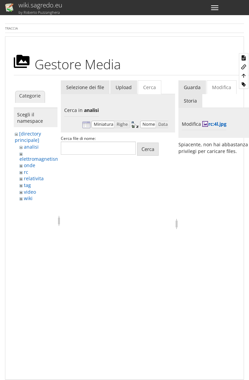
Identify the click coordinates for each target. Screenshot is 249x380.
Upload (124, 87)
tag (27, 185)
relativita (34, 178)
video (30, 192)
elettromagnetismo (40, 159)
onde (29, 165)
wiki (28, 198)
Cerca (149, 87)
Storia (190, 101)
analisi (31, 147)
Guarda (192, 87)
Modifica (221, 87)
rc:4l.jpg (217, 124)
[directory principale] (28, 137)
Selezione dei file (85, 87)
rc (26, 172)
